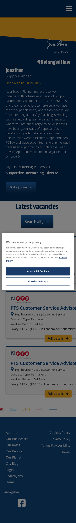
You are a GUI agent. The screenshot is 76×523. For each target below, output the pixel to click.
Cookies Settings (38, 281)
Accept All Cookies (38, 271)
